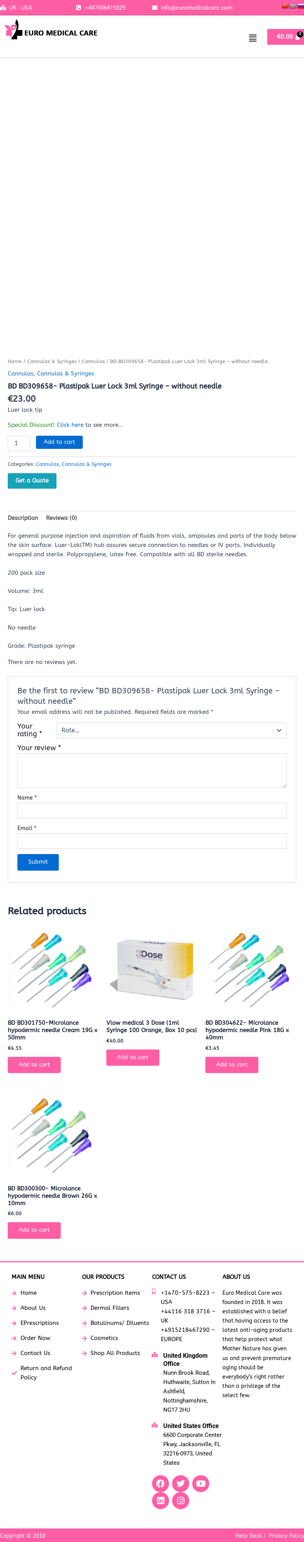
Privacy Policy (286, 1536)
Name (27, 798)
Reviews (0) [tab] (61, 518)
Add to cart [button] (34, 1064)
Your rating (29, 730)
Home (15, 361)
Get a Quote (32, 480)
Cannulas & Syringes (52, 361)
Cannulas (93, 361)
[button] (253, 38)
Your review (39, 748)
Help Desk (249, 1536)
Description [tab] (23, 518)
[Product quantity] (19, 443)
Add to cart (59, 442)
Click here (70, 425)
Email (26, 828)
